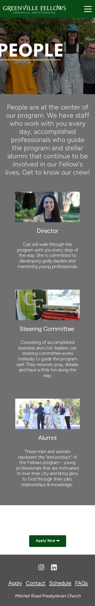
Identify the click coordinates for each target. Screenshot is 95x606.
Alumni (47, 437)
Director (47, 230)
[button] (88, 9)
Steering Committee (47, 328)
